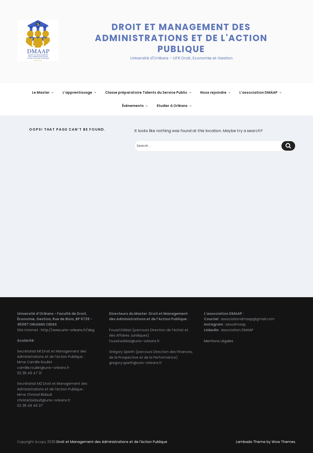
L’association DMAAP (260, 92)
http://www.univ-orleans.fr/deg (67, 330)
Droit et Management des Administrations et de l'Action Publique (181, 38)
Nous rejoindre (215, 92)
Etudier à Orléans (174, 105)
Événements (135, 105)
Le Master (43, 92)
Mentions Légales (218, 341)
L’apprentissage (80, 92)
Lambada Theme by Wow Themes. (266, 441)
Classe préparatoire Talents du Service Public (148, 92)
